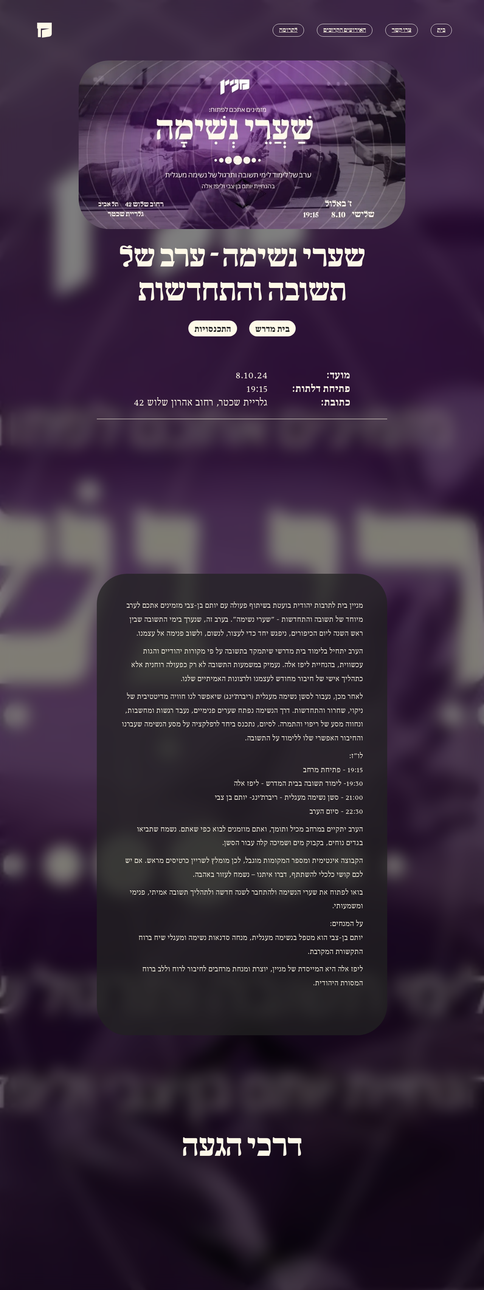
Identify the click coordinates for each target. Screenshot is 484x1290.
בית (441, 30)
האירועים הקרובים (344, 30)
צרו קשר (401, 30)
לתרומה (288, 30)
